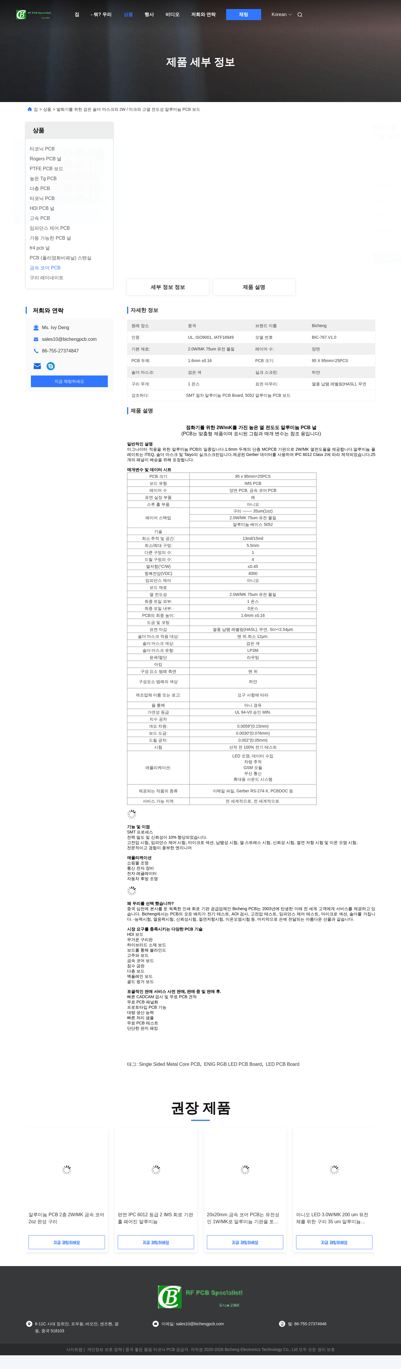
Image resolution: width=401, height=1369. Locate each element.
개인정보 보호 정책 (104, 1349)
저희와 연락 (203, 14)
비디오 (173, 14)
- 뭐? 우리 (101, 14)
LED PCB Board (283, 1064)
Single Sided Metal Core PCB (169, 1064)
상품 (128, 14)
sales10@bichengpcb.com (69, 339)
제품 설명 (254, 287)
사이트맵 (74, 1349)
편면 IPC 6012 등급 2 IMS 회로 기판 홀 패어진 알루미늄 (155, 1218)
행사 (149, 14)
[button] (40, 1183)
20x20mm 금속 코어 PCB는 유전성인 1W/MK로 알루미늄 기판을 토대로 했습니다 (243, 1218)
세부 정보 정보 (168, 287)
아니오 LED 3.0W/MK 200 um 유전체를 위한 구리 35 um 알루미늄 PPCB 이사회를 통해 (332, 1218)
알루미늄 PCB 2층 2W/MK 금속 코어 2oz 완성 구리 (66, 1218)
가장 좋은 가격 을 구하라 (286, 257)
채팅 (243, 14)
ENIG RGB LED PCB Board (233, 1064)
